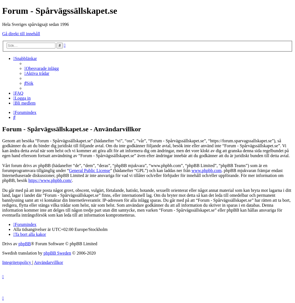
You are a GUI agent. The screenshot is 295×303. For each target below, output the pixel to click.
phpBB (24, 243)
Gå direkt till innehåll (21, 33)
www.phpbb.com (206, 170)
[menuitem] (41, 68)
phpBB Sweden (57, 253)
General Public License (89, 170)
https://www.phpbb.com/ (50, 180)
